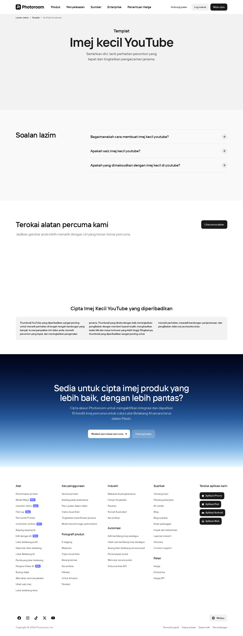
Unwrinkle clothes (29, 523)
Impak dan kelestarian (165, 530)
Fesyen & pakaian (117, 499)
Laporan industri (162, 536)
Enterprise (159, 572)
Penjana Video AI (28, 566)
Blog (156, 511)
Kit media (159, 505)
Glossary (158, 542)
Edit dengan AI (27, 536)
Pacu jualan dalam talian (74, 505)
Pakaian (66, 572)
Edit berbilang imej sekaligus (123, 536)
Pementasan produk (27, 493)
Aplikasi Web (210, 521)
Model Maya (25, 499)
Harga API (159, 578)
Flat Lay (23, 511)
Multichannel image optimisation (79, 523)
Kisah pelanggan (162, 523)
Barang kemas (69, 560)
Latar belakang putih (27, 542)
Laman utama (22, 17)
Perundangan (220, 627)
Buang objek (22, 572)
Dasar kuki (204, 627)
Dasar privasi (189, 627)
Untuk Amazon (70, 578)
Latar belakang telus (27, 590)
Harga (157, 566)
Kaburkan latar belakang (29, 548)
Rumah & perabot (117, 511)
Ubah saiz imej (23, 584)
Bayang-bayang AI (25, 530)
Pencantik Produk (25, 517)
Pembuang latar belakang (29, 560)
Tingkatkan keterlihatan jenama (79, 517)
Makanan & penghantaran (122, 493)
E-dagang (67, 542)
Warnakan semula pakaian (30, 578)
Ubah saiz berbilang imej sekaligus (126, 542)
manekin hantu (27, 505)
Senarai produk (70, 493)
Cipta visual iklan (71, 511)
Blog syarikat (161, 517)
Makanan (67, 548)
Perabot (66, 584)
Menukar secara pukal (120, 560)
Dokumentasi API (117, 566)
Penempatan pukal (118, 554)
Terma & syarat (171, 627)
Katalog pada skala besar (75, 499)
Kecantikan (68, 566)
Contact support (163, 548)
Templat (36, 17)
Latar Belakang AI (25, 554)
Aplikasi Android (212, 512)
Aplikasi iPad (210, 504)
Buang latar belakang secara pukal (126, 548)
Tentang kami (161, 493)
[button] (158, 137)
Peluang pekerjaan (164, 499)
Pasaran (112, 505)
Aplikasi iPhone (212, 495)
